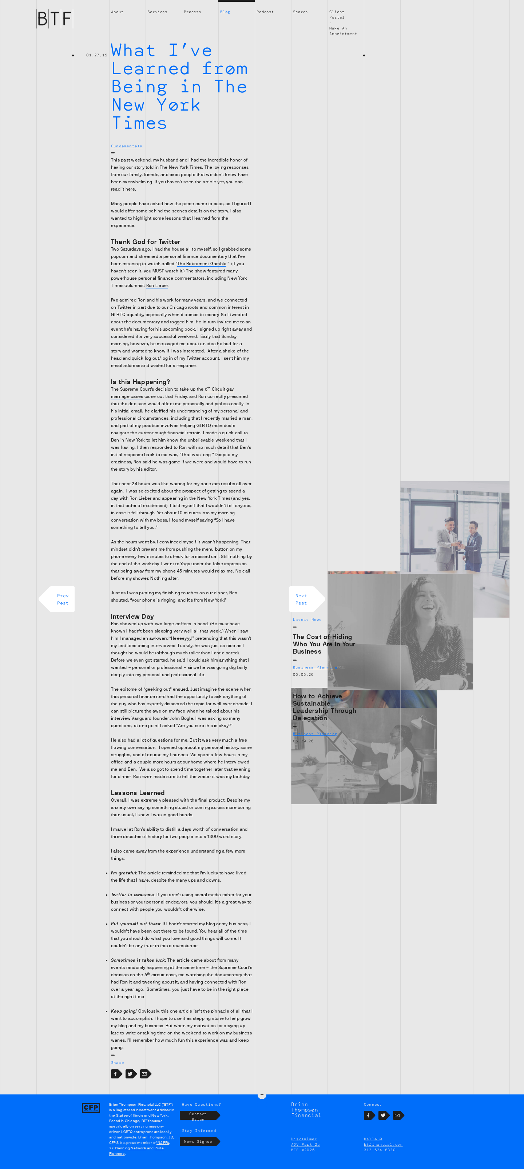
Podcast (265, 11)
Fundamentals (126, 146)
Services (157, 11)
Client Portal (337, 14)
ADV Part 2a (305, 1149)
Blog (225, 11)
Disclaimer (304, 1143)
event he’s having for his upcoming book (153, 329)
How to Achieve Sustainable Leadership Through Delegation (325, 707)
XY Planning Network (127, 1153)
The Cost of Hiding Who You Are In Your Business (324, 644)
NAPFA (162, 1148)
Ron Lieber (157, 285)
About (117, 11)
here (130, 189)
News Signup (200, 1146)
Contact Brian (202, 1120)
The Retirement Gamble (201, 263)
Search (300, 11)
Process (192, 11)
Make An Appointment (343, 31)
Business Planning (315, 667)
